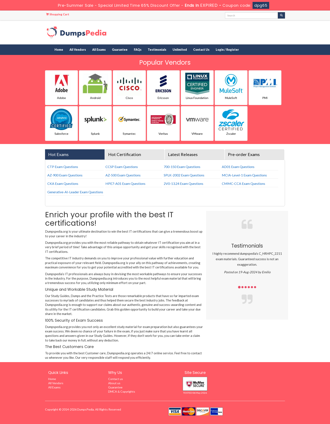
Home (59, 49)
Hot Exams (58, 154)
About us (114, 383)
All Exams (99, 49)
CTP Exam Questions (62, 167)
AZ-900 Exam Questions (64, 175)
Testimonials (157, 49)
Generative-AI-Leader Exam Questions (75, 192)
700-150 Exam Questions (182, 167)
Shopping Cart (57, 14)
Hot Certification (124, 154)
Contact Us (201, 49)
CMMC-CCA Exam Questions (243, 183)
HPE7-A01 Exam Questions (125, 183)
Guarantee (120, 49)
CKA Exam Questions (62, 183)
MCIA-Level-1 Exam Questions (244, 175)
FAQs (137, 49)
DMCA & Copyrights (121, 391)
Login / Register (227, 49)
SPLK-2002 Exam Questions (184, 175)
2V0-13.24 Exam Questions (183, 183)
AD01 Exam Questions (238, 167)
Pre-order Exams (244, 154)
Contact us (115, 379)
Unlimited (180, 49)
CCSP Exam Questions (121, 167)
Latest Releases (183, 154)
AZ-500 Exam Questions (123, 175)
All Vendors (77, 49)
